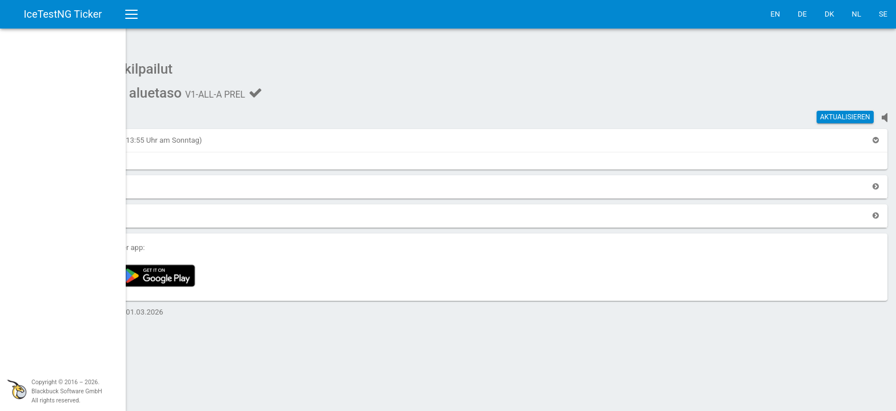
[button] (162, 134)
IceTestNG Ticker (63, 14)
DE (802, 14)
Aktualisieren (845, 111)
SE (883, 14)
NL (856, 14)
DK (829, 14)
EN (775, 14)
